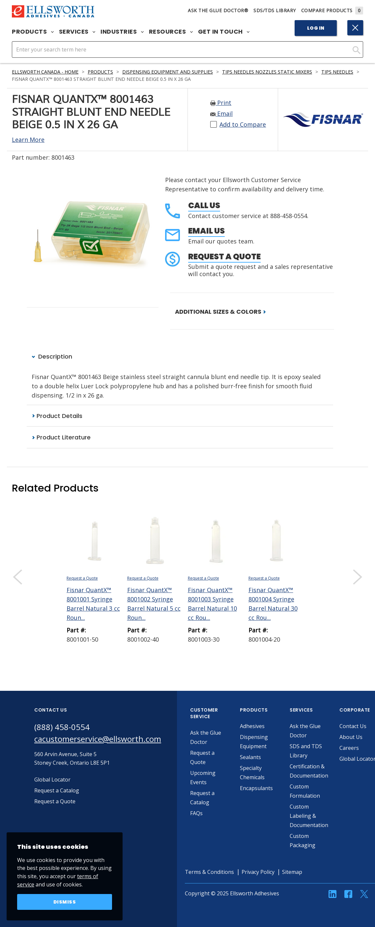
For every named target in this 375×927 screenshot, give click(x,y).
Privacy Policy (258, 872)
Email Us (206, 230)
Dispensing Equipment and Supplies (167, 72)
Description (52, 356)
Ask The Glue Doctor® (218, 10)
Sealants (250, 757)
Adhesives (252, 726)
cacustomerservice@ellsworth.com (97, 738)
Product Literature (61, 437)
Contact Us (352, 726)
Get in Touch (224, 32)
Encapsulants (256, 788)
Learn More (28, 140)
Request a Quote (224, 256)
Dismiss (64, 902)
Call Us (204, 205)
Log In (316, 28)
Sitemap (292, 872)
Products (33, 32)
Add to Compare (242, 124)
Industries (122, 32)
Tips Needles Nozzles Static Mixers (267, 72)
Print (220, 103)
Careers (349, 747)
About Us (350, 737)
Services (77, 32)
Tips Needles (337, 72)
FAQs (196, 813)
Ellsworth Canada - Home (45, 72)
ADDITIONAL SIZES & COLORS (220, 311)
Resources (171, 32)
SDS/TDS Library (274, 10)
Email (221, 113)
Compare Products (332, 10)
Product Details (57, 416)
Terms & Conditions (209, 872)
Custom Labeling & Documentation (309, 816)
